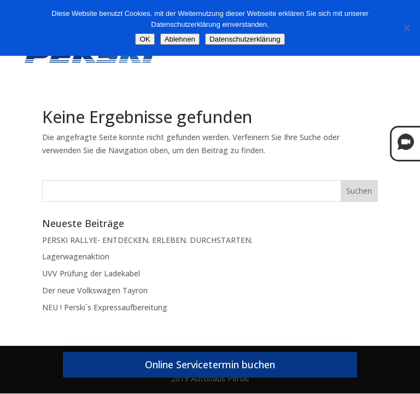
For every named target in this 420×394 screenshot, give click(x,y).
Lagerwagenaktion (75, 256)
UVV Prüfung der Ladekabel (91, 273)
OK (144, 39)
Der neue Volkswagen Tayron (95, 290)
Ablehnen (180, 39)
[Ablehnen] (406, 27)
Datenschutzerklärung (245, 39)
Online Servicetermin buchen (210, 364)
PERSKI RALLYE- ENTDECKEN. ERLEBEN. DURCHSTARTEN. (147, 240)
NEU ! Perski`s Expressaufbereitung (104, 307)
